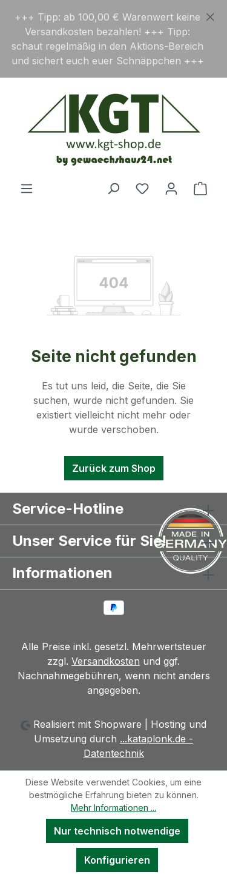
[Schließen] (210, 15)
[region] (113, 39)
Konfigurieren (117, 860)
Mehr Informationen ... (113, 807)
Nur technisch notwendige (117, 831)
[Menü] (26, 188)
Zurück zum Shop (114, 468)
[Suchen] (113, 188)
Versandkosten (105, 661)
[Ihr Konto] (171, 188)
